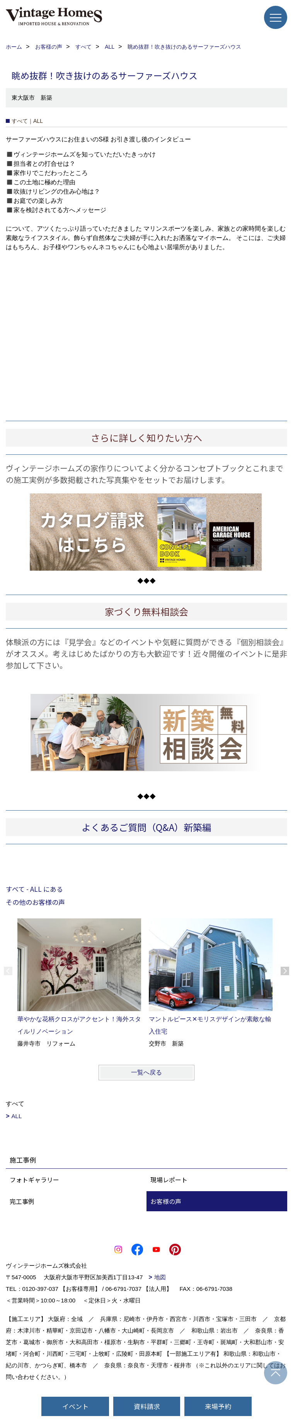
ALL (17, 1116)
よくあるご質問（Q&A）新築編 (146, 827)
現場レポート (168, 1179)
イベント (75, 1406)
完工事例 (22, 1201)
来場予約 (218, 1406)
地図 (160, 1277)
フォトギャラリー (34, 1179)
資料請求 (147, 1406)
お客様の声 (165, 1201)
